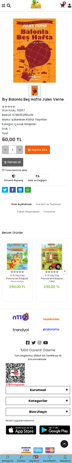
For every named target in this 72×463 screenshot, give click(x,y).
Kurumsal (38, 390)
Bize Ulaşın (38, 412)
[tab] (21, 204)
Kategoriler (38, 401)
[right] (65, 271)
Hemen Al (12, 162)
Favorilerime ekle (14, 170)
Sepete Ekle (37, 150)
